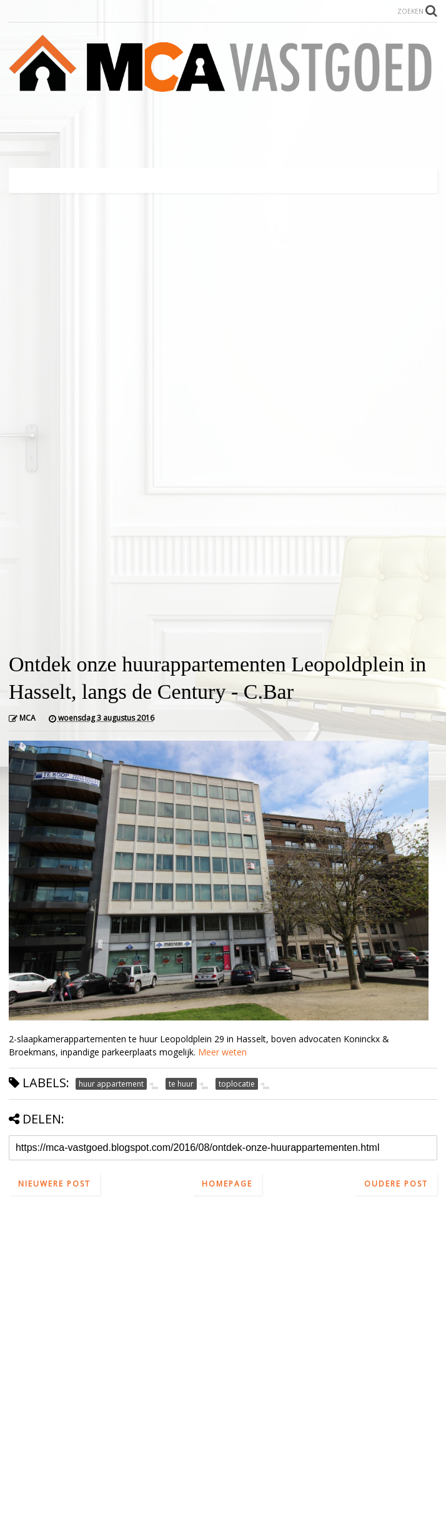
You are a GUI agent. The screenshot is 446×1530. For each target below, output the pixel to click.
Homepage (227, 1183)
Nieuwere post (54, 1183)
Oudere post (396, 1183)
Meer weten (222, 1052)
